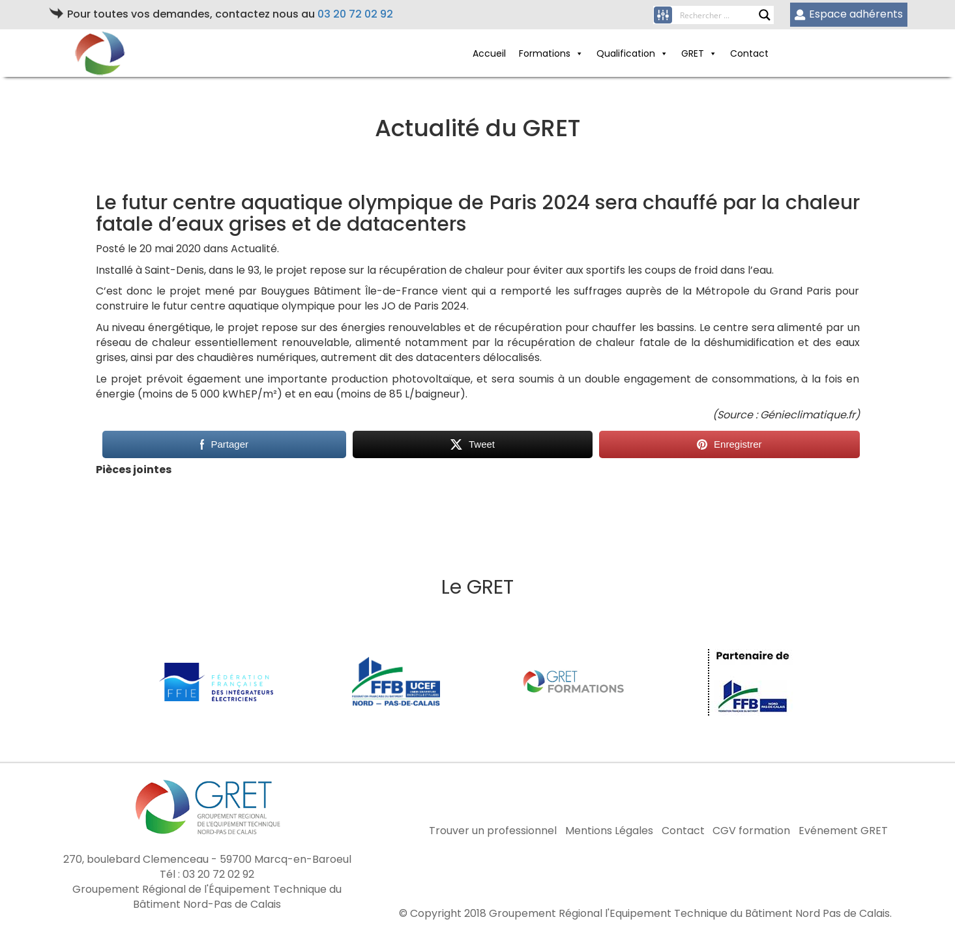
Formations (551, 53)
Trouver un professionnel (493, 831)
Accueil (489, 53)
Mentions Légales (609, 831)
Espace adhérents (848, 14)
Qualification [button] (632, 53)
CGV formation (751, 831)
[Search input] (719, 15)
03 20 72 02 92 (355, 14)
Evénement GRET (843, 831)
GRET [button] (699, 53)
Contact (749, 53)
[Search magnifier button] (765, 15)
